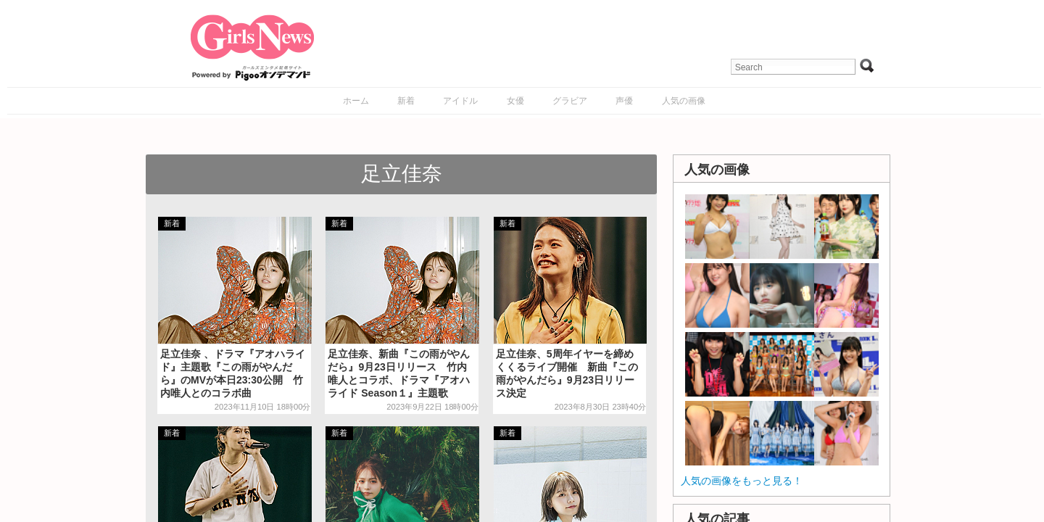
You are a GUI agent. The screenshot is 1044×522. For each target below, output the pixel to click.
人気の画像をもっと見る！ (742, 480)
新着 (406, 101)
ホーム (356, 101)
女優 (515, 101)
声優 (624, 101)
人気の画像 (683, 101)
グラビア (569, 101)
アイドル (460, 101)
